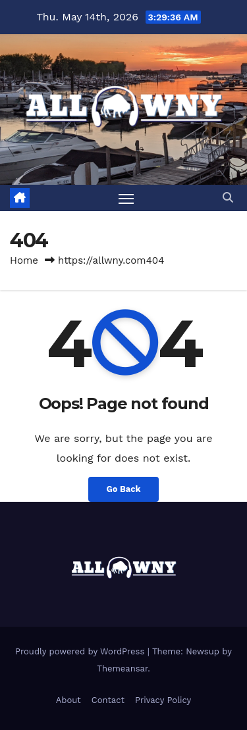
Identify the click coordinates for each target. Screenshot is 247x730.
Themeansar (122, 668)
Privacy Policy (163, 700)
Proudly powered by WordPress (81, 651)
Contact (108, 700)
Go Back (124, 489)
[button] (228, 197)
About (68, 700)
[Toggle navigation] (126, 198)
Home (24, 260)
